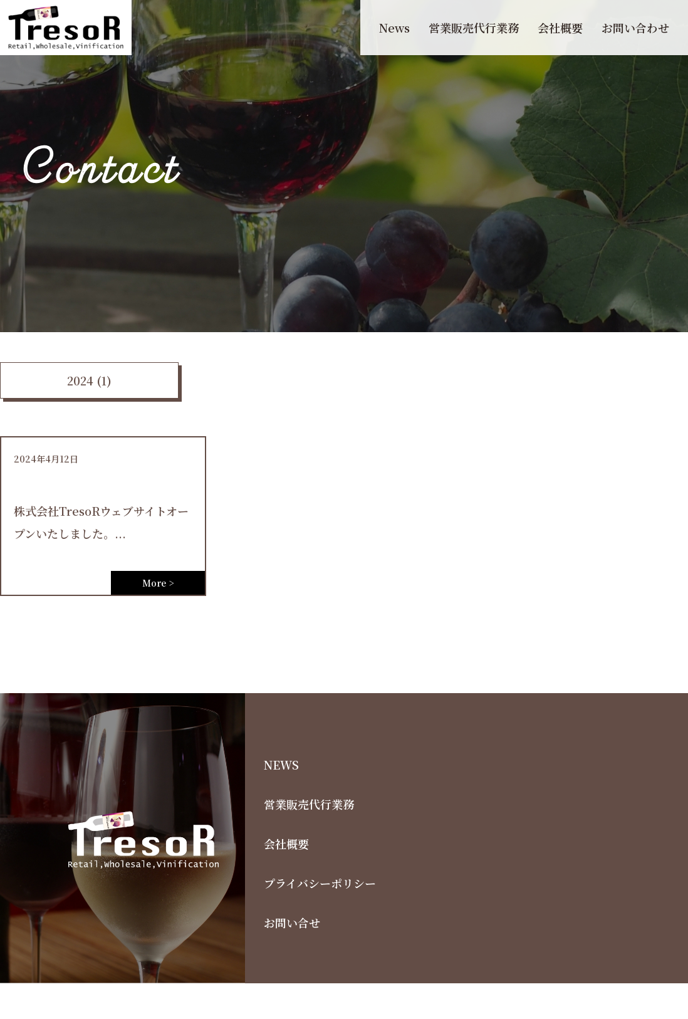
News (394, 27)
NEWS (281, 764)
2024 (80, 380)
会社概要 (560, 27)
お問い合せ (292, 922)
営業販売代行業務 (474, 27)
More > (158, 583)
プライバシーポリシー (320, 883)
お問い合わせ (635, 27)
